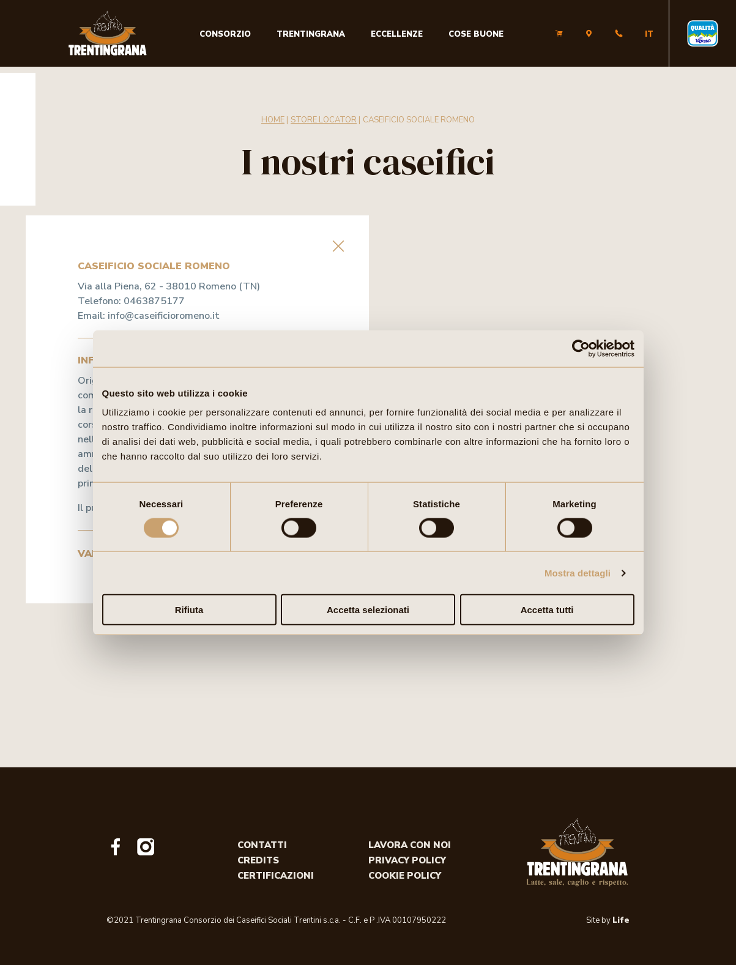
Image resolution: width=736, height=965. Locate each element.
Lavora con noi (409, 845)
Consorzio (225, 34)
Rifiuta (189, 610)
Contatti (262, 845)
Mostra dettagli (578, 572)
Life (621, 920)
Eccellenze (397, 34)
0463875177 (154, 301)
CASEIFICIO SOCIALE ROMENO (419, 119)
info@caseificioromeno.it (164, 315)
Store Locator (324, 119)
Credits (258, 860)
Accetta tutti (547, 610)
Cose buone (476, 34)
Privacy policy (407, 860)
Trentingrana (311, 34)
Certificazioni (275, 876)
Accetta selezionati (368, 610)
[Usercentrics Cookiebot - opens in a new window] (580, 348)
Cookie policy (404, 876)
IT (649, 34)
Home (272, 119)
